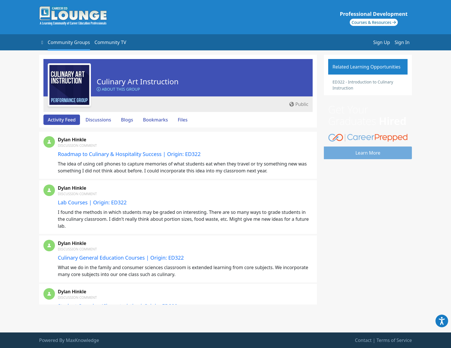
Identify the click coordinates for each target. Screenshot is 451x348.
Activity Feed (62, 120)
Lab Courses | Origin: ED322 (92, 202)
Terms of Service (394, 340)
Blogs (127, 120)
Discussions (98, 120)
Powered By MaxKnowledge (69, 340)
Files (183, 120)
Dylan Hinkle (72, 139)
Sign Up (381, 42)
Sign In (402, 42)
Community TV (110, 42)
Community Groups (69, 42)
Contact (363, 340)
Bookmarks (155, 120)
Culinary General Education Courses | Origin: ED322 (121, 257)
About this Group (118, 89)
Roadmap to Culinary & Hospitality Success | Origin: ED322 (129, 154)
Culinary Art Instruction (138, 81)
